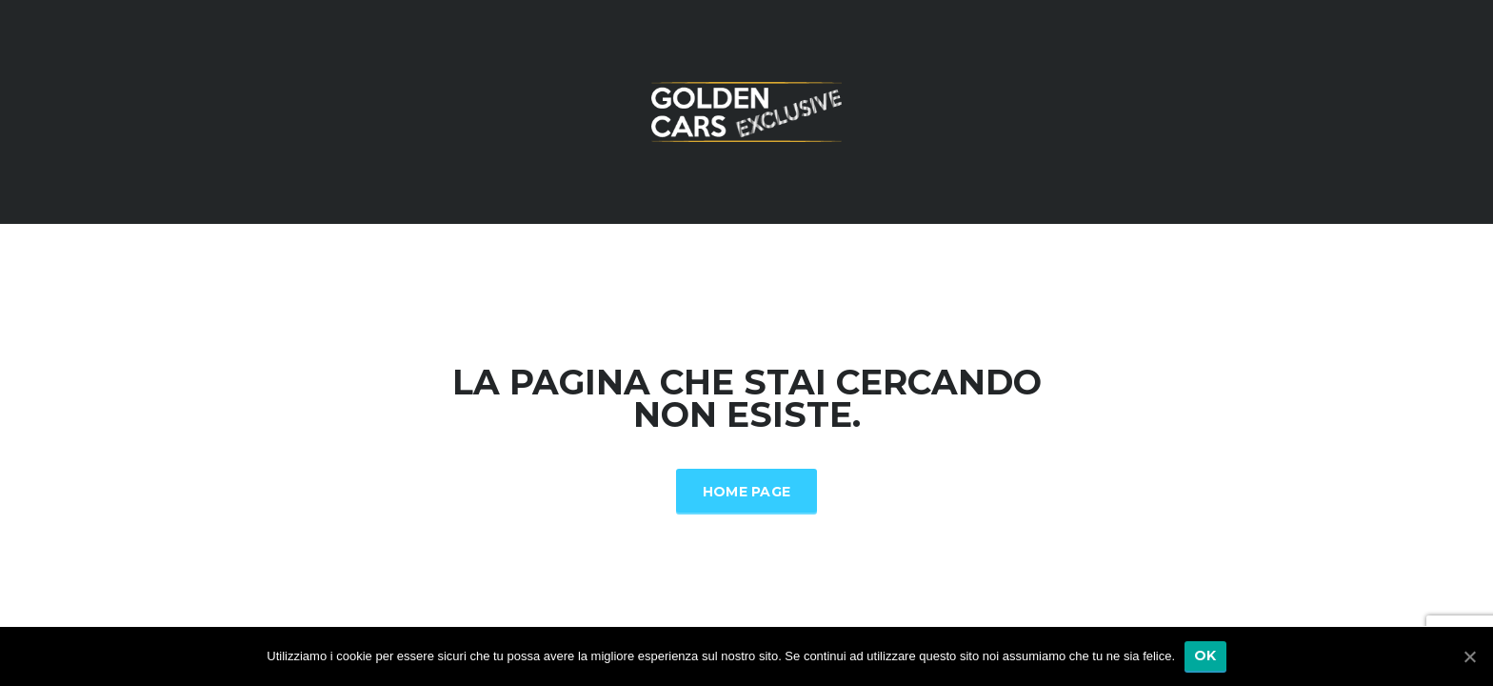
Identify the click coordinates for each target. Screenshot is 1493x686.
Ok (1205, 655)
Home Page (747, 491)
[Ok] (1469, 656)
